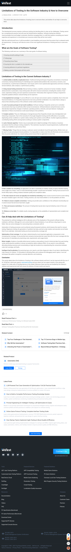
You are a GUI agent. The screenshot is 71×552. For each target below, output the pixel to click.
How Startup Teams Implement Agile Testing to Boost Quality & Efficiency (29, 420)
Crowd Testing (28, 485)
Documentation (5, 496)
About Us (62, 496)
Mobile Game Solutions (50, 470)
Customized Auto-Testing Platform (11, 474)
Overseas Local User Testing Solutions (55, 477)
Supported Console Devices (9, 524)
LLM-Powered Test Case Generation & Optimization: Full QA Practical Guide (30, 385)
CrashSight (4, 485)
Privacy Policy (17, 547)
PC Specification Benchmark (9, 510)
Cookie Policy (44, 547)
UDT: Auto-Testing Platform (9, 470)
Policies (62, 506)
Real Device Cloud (6, 477)
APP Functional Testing (30, 474)
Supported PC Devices (7, 521)
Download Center (6, 517)
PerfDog (3, 481)
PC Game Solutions (49, 474)
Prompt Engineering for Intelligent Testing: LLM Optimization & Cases (28, 403)
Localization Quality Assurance (33, 488)
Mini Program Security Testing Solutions (55, 481)
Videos (3, 503)
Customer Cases (65, 499)
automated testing (26, 262)
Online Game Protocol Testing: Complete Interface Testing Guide (26, 411)
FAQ (2, 506)
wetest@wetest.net (62, 456)
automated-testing (7, 309)
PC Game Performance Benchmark (11, 514)
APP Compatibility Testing (31, 470)
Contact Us (61, 451)
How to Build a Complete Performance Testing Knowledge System (27, 394)
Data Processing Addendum (30, 547)
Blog (2, 499)
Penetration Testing (29, 481)
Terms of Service (6, 547)
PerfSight (4, 488)
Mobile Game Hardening (31, 477)
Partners (62, 503)
